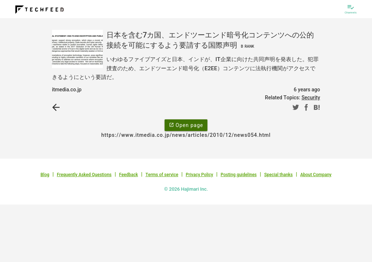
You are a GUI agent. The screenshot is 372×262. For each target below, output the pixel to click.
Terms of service (161, 174)
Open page (186, 125)
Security (311, 97)
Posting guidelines (238, 174)
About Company (315, 174)
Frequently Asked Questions (84, 174)
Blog (45, 174)
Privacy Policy (199, 174)
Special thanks (278, 174)
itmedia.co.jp (66, 89)
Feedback (128, 174)
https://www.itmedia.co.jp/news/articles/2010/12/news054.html (186, 135)
